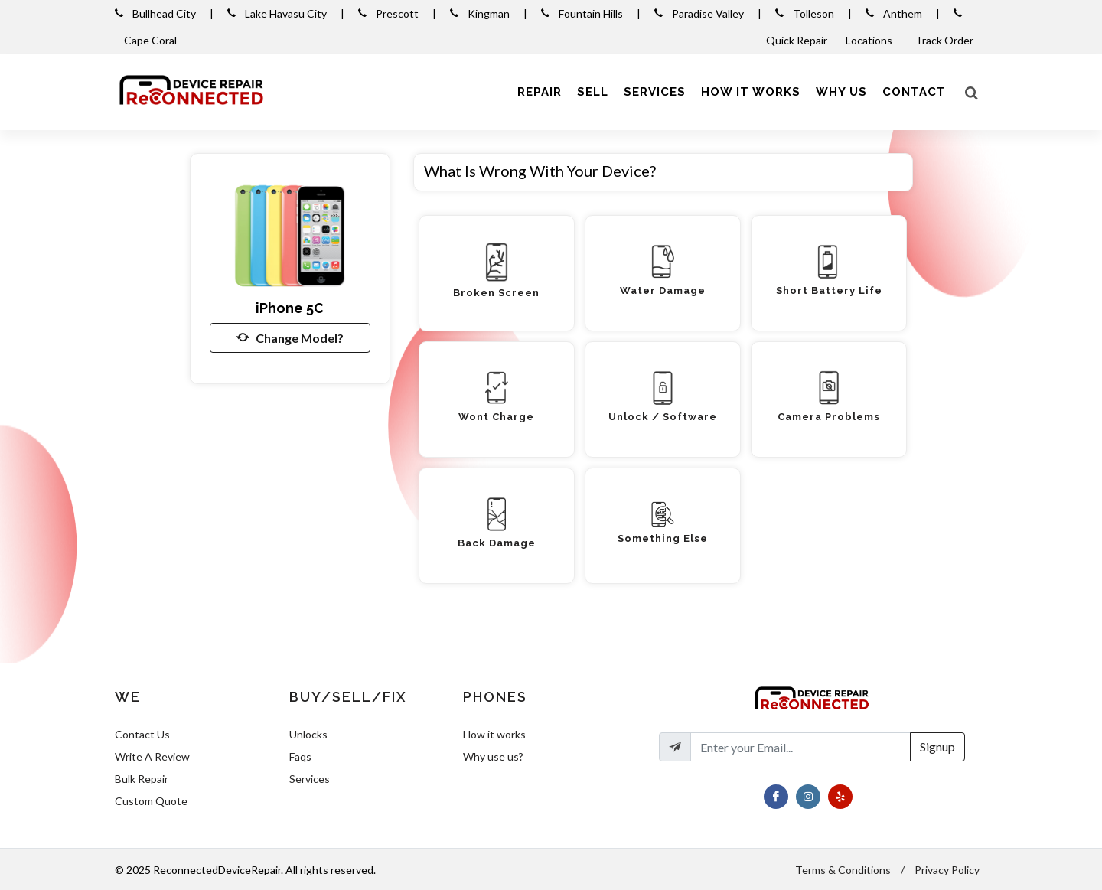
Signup (937, 746)
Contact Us (142, 734)
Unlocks (308, 734)
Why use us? (493, 756)
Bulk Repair (141, 778)
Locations (870, 40)
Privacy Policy (947, 869)
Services (309, 778)
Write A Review (152, 756)
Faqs (300, 756)
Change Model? (290, 337)
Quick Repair (796, 40)
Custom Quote (151, 800)
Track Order (945, 40)
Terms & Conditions (843, 869)
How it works (494, 734)
